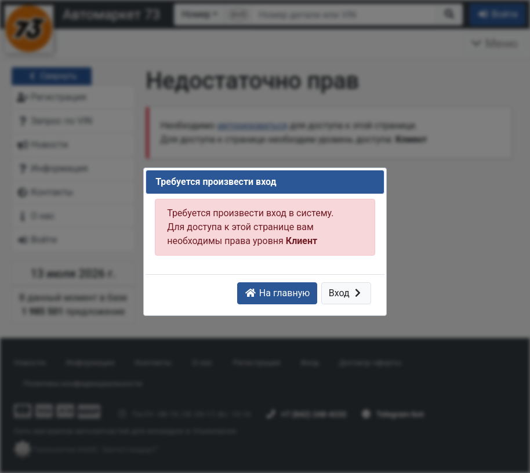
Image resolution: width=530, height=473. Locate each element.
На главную (277, 293)
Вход (346, 293)
